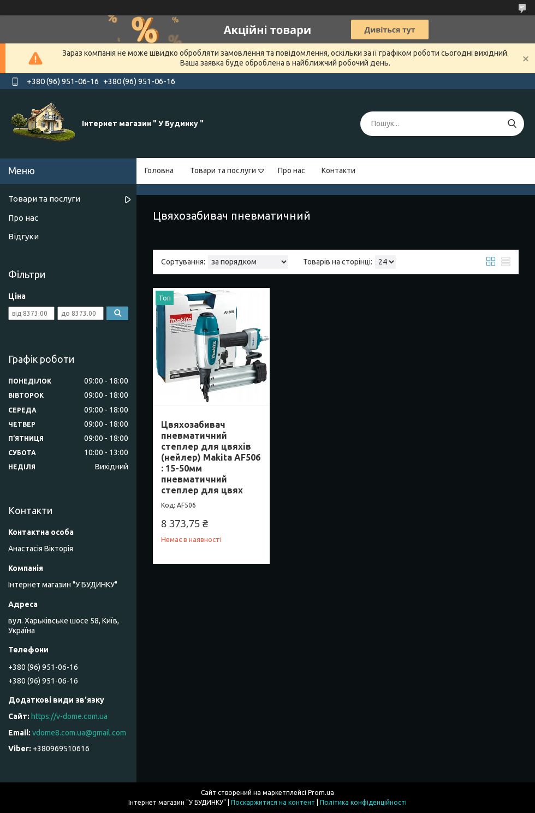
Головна (159, 170)
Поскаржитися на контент (273, 802)
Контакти (338, 170)
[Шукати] (512, 123)
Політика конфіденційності (363, 802)
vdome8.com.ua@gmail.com (79, 732)
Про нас (291, 170)
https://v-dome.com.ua (69, 716)
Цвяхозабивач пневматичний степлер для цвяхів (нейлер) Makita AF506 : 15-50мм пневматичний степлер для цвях (210, 457)
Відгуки (23, 236)
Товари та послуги (223, 170)
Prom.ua (321, 792)
